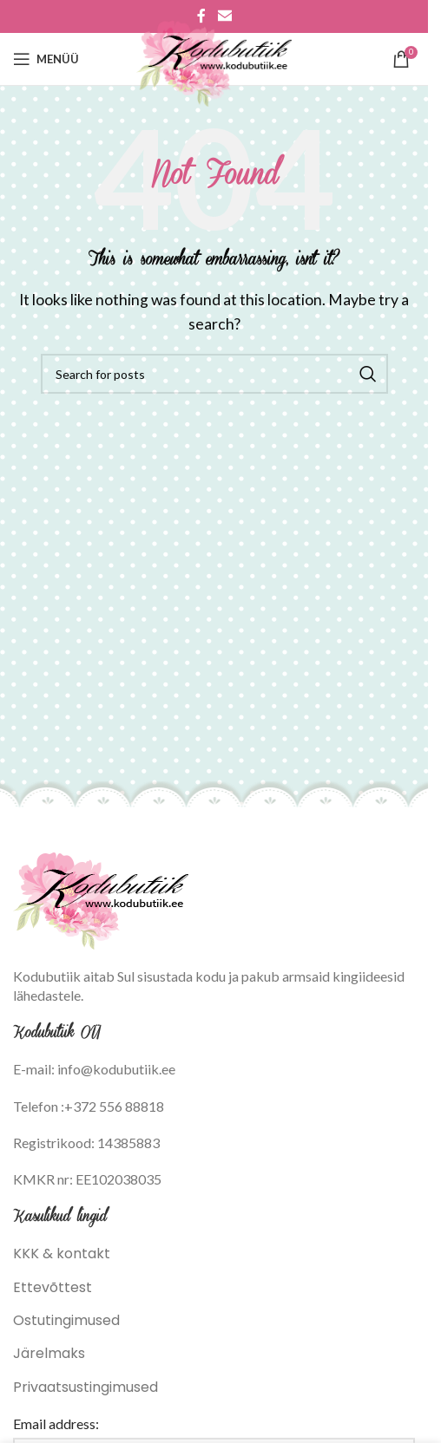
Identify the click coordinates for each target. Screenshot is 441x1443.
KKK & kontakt (61, 1253)
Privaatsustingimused (85, 1387)
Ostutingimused (66, 1320)
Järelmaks (49, 1353)
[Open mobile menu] (46, 59)
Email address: (56, 1423)
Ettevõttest (52, 1287)
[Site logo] (214, 58)
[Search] (214, 374)
